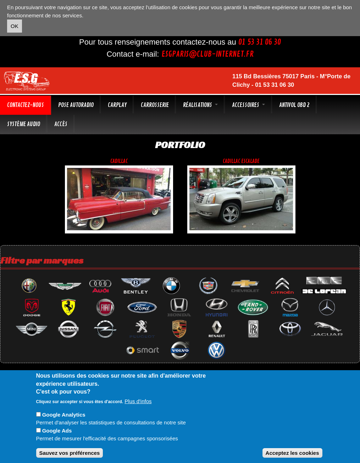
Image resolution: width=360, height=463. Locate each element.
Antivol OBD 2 (294, 105)
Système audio (23, 124)
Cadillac (119, 161)
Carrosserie (155, 105)
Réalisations (200, 105)
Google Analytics (63, 415)
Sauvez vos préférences (69, 453)
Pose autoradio (76, 105)
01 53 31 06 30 (259, 42)
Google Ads (57, 431)
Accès (60, 124)
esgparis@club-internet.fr (207, 54)
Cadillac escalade (241, 161)
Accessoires (248, 105)
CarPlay (117, 105)
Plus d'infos (137, 401)
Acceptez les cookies (292, 453)
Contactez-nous (25, 105)
